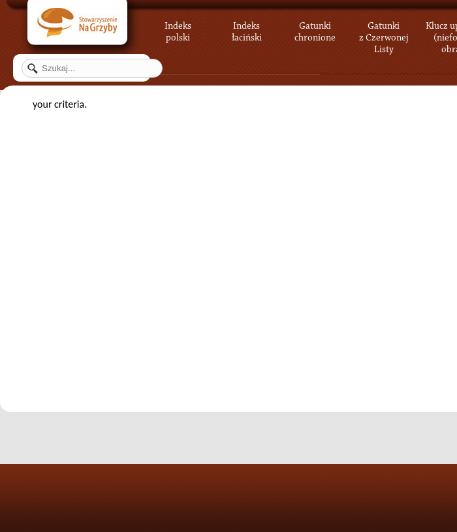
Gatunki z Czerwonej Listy (384, 29)
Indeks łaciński (247, 29)
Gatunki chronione (315, 29)
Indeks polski (178, 29)
